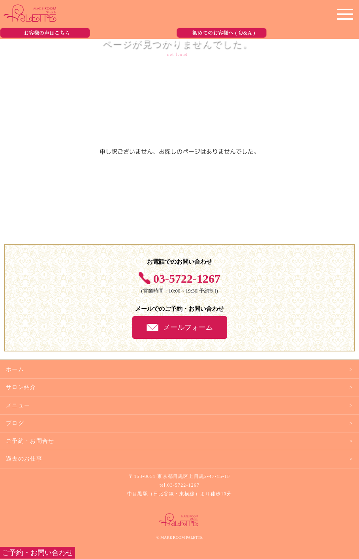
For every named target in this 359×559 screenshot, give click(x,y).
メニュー (18, 405)
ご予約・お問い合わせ (37, 553)
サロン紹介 (21, 387)
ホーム (15, 369)
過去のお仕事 (24, 459)
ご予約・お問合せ (30, 441)
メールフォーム (188, 327)
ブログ (15, 423)
